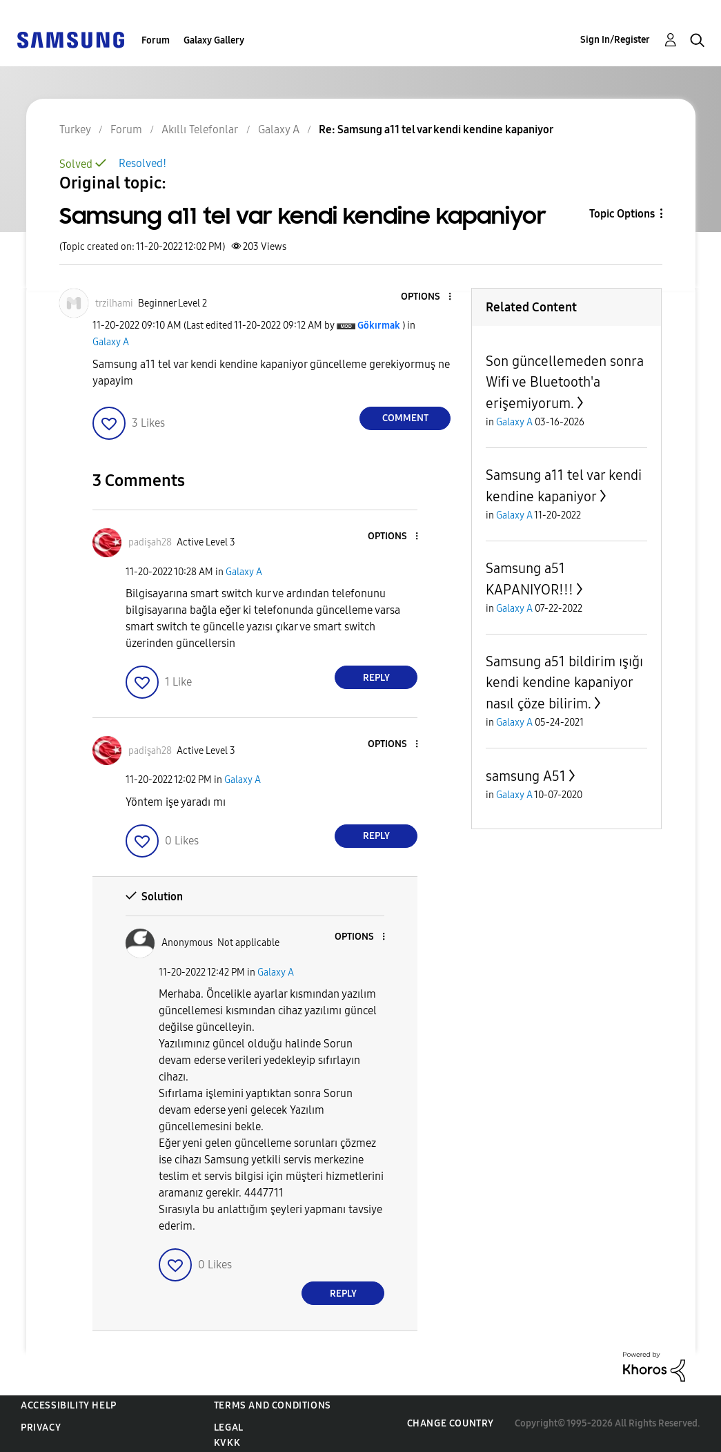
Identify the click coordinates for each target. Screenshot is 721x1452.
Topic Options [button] (622, 213)
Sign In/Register (615, 40)
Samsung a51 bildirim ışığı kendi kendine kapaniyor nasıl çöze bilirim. (564, 682)
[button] (427, 297)
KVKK (227, 1443)
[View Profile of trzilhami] (114, 303)
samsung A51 (526, 776)
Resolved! (142, 163)
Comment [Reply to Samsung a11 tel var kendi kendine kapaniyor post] (405, 418)
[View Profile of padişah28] (150, 542)
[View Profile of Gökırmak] (378, 325)
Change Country (450, 1423)
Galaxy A (110, 342)
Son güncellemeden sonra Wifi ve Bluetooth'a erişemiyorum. (565, 382)
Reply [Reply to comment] (376, 678)
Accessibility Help (69, 1405)
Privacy (41, 1427)
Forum (155, 40)
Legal (229, 1427)
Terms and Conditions (272, 1405)
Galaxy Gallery (214, 40)
